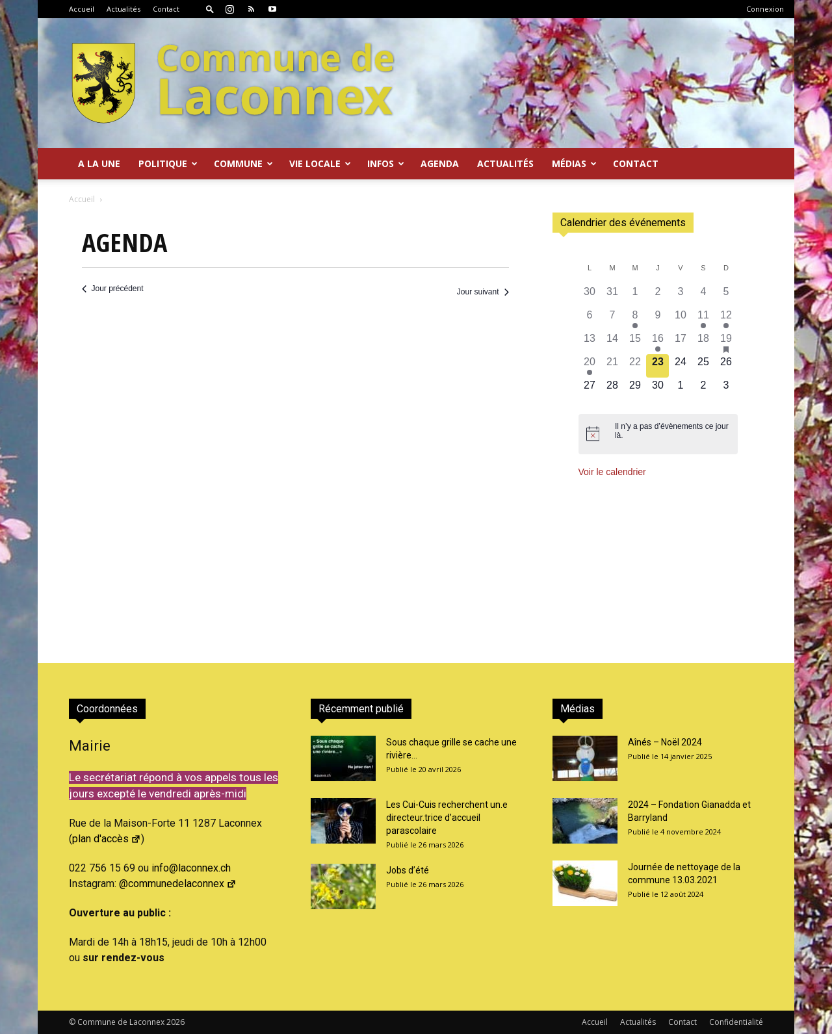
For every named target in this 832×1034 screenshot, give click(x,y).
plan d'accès (106, 839)
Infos (385, 163)
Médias (574, 163)
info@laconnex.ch (191, 868)
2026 (175, 1022)
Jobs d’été (407, 870)
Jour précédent (113, 288)
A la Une (99, 163)
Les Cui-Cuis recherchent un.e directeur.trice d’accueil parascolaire (447, 817)
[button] (210, 9)
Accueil (81, 9)
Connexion (765, 9)
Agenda (440, 163)
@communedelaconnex (178, 883)
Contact (166, 9)
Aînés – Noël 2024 (665, 742)
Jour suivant (483, 291)
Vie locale (320, 163)
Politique (168, 163)
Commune (243, 163)
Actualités (123, 9)
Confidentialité (736, 1022)
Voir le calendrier (612, 472)
